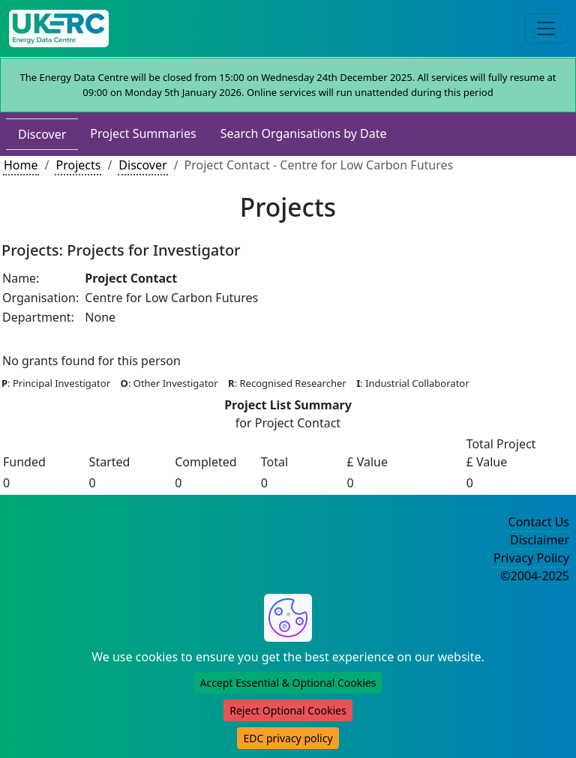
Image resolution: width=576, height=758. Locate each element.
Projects (78, 165)
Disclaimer (539, 540)
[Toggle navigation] (546, 28)
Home (21, 165)
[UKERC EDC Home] (59, 28)
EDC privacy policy (287, 738)
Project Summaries (143, 133)
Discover (42, 134)
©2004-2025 (534, 576)
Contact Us (538, 522)
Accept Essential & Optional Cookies (288, 683)
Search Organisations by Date (303, 133)
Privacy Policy (531, 558)
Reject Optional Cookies (288, 710)
